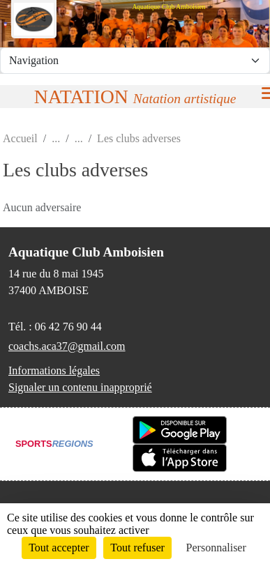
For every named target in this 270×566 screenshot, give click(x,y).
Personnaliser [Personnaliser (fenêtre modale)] (216, 547)
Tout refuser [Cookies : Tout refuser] (137, 547)
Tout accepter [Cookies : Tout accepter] (59, 547)
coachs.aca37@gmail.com (67, 346)
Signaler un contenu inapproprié (80, 387)
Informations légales (54, 370)
